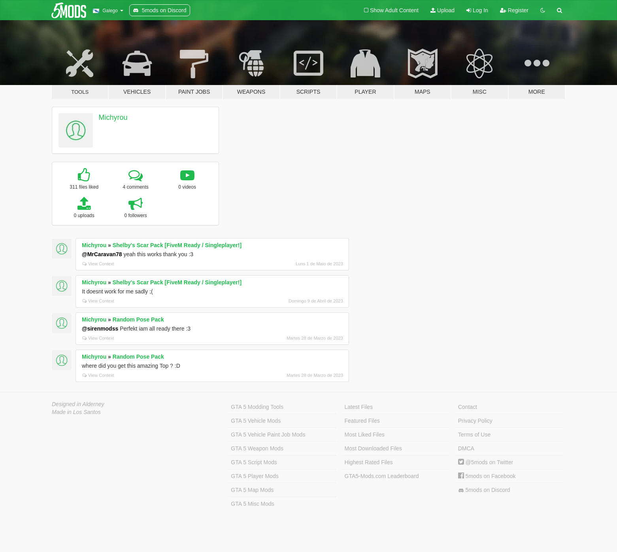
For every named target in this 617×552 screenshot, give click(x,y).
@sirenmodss (100, 328)
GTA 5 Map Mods (252, 490)
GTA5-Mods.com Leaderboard (382, 476)
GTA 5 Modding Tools (257, 407)
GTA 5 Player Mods (254, 476)
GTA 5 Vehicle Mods (256, 421)
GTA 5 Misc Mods (252, 504)
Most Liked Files (365, 434)
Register (514, 10)
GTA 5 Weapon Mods (257, 448)
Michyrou (113, 117)
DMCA (466, 448)
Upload (442, 10)
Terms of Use (474, 434)
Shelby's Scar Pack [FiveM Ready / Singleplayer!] (177, 245)
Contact (467, 407)
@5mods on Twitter (485, 462)
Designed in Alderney (78, 404)
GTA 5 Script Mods (254, 462)
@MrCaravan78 (102, 254)
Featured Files (362, 421)
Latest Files (359, 407)
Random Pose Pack (138, 319)
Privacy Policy (475, 421)
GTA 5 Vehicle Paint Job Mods (268, 434)
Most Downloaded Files (373, 448)
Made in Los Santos (76, 412)
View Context (98, 263)
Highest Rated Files (369, 462)
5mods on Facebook (487, 476)
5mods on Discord (484, 490)
